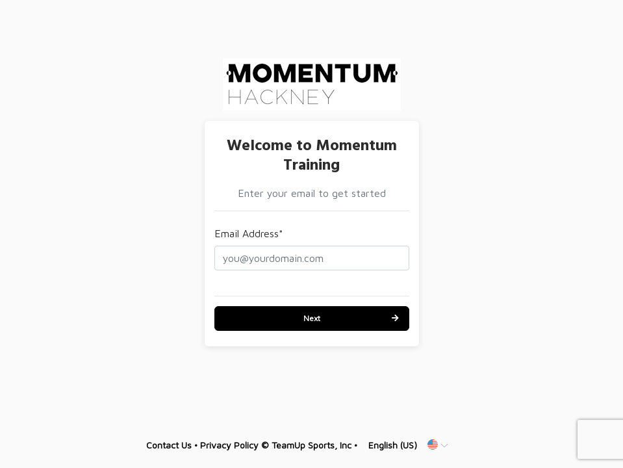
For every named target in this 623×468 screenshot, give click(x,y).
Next (311, 318)
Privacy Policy (229, 444)
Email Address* (248, 233)
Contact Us (169, 444)
